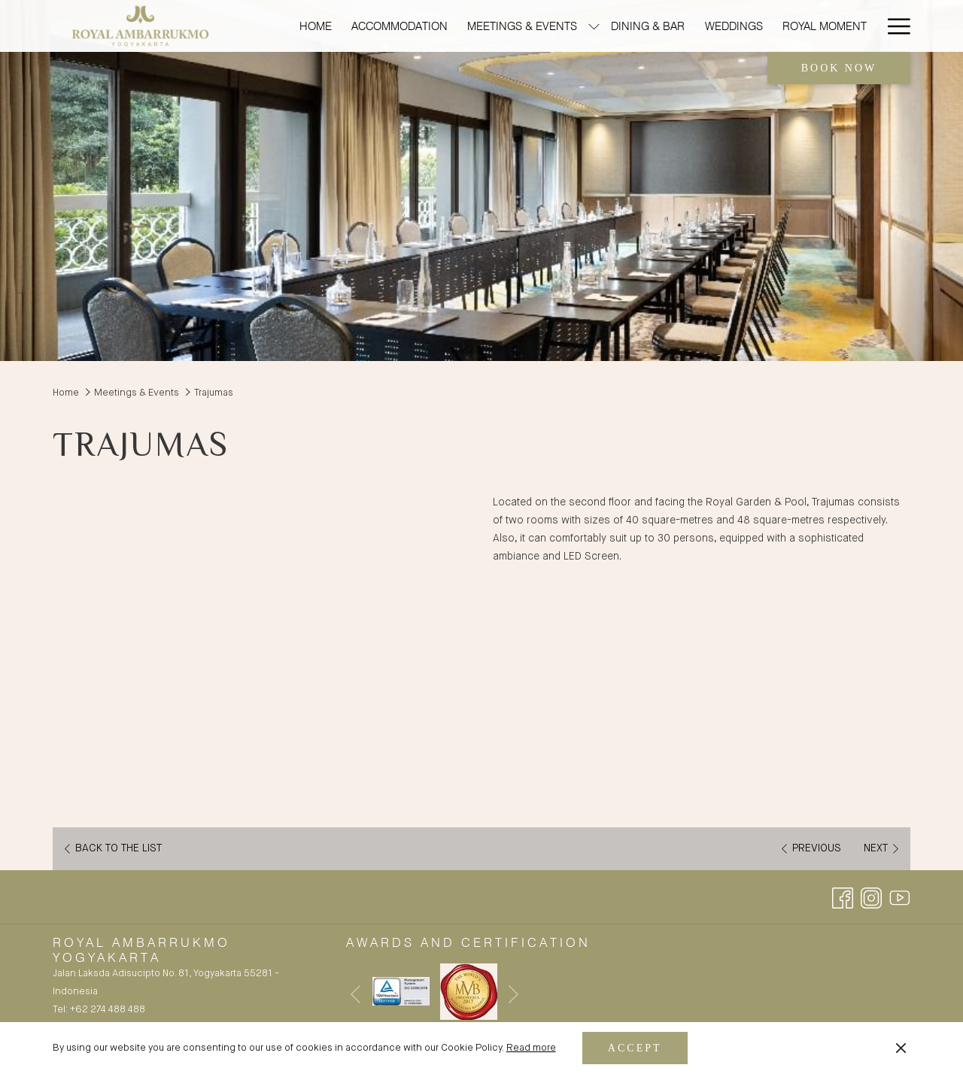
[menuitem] (316, 26)
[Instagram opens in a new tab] (871, 897)
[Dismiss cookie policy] (901, 1048)
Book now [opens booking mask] (839, 68)
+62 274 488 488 (107, 1010)
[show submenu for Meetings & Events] (594, 26)
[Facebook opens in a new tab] (842, 897)
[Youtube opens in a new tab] (899, 897)
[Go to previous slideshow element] (355, 994)
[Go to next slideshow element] (513, 994)
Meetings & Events (136, 393)
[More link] (893, 26)
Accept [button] (635, 1048)
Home (66, 393)
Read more (531, 1048)
